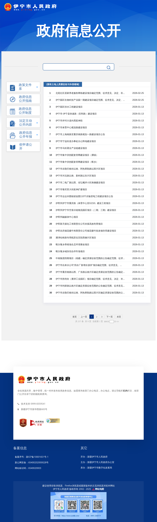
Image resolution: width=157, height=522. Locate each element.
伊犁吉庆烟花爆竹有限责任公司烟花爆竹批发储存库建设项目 (86, 231)
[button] (23, 99)
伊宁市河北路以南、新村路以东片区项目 (76, 175)
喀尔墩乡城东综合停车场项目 (70, 251)
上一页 (84, 317)
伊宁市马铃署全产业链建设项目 (71, 148)
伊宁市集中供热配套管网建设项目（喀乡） (77, 162)
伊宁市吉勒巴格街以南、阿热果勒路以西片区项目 (80, 169)
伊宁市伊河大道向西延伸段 (69, 120)
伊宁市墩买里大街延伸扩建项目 (71, 189)
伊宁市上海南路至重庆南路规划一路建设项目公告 (80, 134)
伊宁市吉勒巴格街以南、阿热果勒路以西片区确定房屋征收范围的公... (90, 292)
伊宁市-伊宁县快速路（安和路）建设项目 (76, 114)
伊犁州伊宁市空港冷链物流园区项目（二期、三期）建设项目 (86, 210)
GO (117, 322)
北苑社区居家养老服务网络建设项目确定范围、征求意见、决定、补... (90, 93)
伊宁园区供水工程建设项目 (69, 107)
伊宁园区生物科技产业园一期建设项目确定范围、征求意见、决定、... (90, 100)
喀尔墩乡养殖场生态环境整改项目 (72, 244)
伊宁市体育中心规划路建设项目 (71, 127)
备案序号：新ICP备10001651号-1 (32, 456)
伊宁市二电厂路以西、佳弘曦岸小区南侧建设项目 (80, 182)
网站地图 (99, 489)
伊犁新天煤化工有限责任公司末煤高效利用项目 (79, 224)
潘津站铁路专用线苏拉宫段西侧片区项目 (76, 237)
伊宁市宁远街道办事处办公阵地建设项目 (76, 141)
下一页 (109, 317)
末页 (119, 317)
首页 (74, 317)
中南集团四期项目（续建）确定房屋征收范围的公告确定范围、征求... (90, 258)
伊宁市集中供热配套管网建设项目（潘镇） (77, 155)
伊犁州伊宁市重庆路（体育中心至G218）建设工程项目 (83, 203)
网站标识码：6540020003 (28, 468)
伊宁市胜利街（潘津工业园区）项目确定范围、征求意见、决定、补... (90, 279)
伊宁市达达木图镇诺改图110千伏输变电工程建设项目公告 (84, 196)
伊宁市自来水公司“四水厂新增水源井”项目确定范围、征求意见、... (89, 265)
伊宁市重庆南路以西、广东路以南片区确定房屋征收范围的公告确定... (90, 272)
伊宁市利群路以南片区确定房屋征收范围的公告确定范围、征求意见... (90, 286)
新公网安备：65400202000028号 (32, 462)
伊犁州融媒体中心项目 (67, 217)
